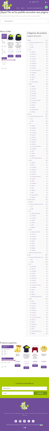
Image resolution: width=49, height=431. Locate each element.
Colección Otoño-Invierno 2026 (35, 8)
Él (30, 49)
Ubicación (24, 415)
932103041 (36, 2)
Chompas (34, 65)
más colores (10, 54)
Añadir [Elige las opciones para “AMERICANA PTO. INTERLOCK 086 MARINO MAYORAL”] (18, 56)
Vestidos (33, 111)
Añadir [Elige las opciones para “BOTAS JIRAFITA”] (17, 365)
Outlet (5, 68)
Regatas (33, 155)
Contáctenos (6, 413)
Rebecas (33, 107)
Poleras (33, 185)
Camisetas (34, 58)
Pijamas (33, 77)
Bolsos (31, 201)
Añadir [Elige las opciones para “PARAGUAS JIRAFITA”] (43, 366)
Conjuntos (34, 68)
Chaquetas (34, 63)
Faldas (33, 181)
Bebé (5, 46)
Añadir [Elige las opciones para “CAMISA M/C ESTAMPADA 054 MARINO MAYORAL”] (26, 367)
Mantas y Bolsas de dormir (36, 252)
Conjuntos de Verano (36, 70)
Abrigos (33, 51)
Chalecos (34, 137)
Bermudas (34, 54)
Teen (5, 52)
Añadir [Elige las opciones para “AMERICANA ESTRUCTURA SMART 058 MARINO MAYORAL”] (10, 56)
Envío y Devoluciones (17, 413)
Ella (32, 47)
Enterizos (34, 178)
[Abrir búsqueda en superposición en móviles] (24, 2)
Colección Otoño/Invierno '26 (36, 42)
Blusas (33, 165)
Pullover (33, 153)
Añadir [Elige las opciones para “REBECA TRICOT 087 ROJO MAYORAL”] (35, 365)
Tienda (22, 8)
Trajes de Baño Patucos (37, 158)
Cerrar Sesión (45, 2)
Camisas (33, 56)
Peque (3, 51)
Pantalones (34, 72)
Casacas (33, 61)
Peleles (33, 74)
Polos (33, 79)
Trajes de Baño (35, 81)
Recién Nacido (4, 42)
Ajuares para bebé (36, 213)
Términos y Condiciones (30, 413)
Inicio (18, 8)
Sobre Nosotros (41, 413)
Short (33, 192)
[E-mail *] (18, 393)
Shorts (33, 328)
